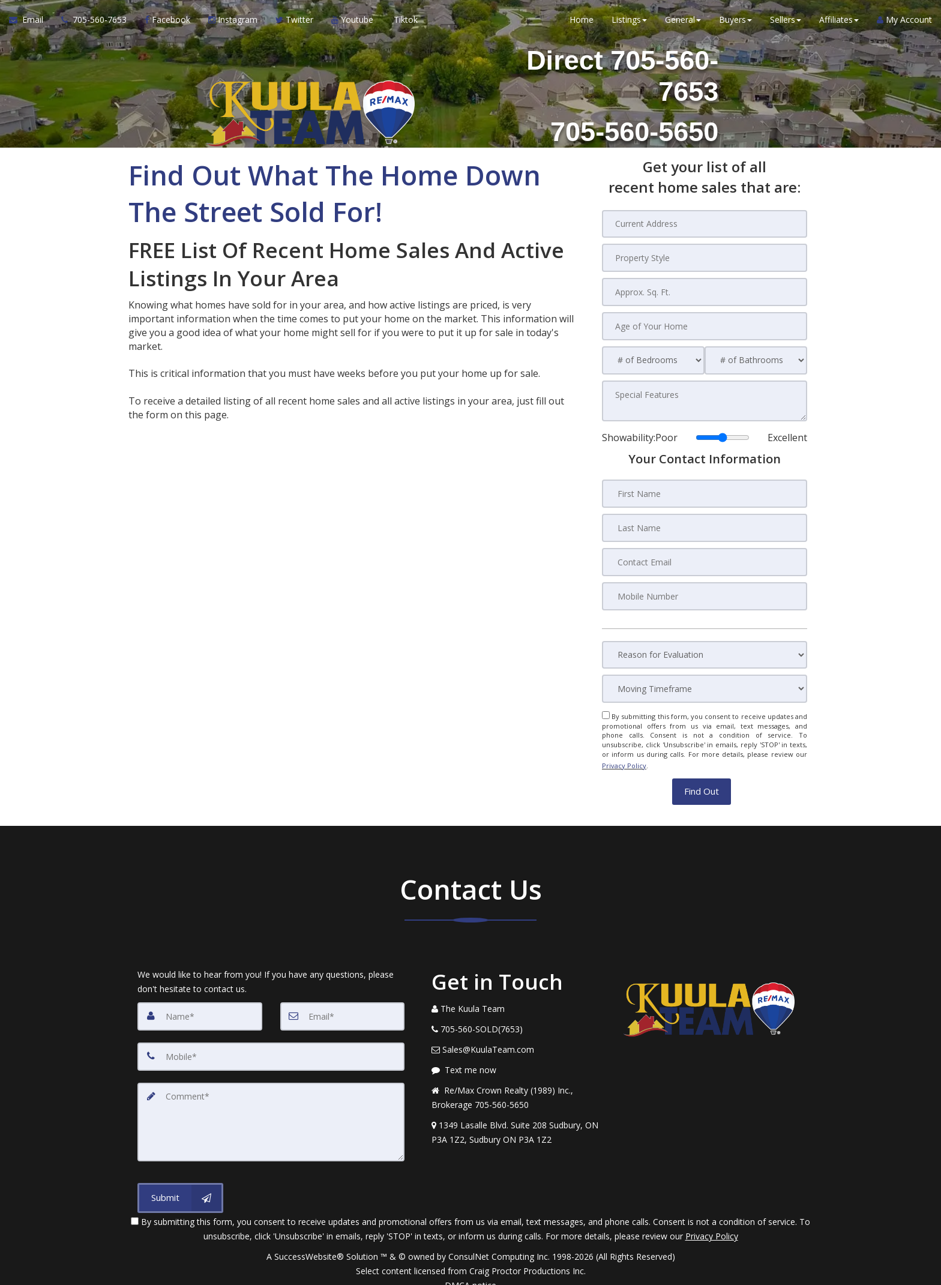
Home (582, 23)
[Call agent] (94, 24)
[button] (701, 782)
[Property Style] (704, 257)
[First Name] (704, 490)
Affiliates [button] (839, 23)
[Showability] (723, 434)
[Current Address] (704, 224)
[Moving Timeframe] (704, 684)
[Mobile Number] (704, 591)
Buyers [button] (735, 23)
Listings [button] (629, 23)
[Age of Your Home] (704, 325)
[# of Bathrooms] (756, 359)
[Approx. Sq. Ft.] (704, 291)
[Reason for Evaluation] (704, 650)
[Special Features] (704, 398)
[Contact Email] (704, 557)
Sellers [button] (785, 23)
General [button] (683, 23)
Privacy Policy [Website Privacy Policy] (624, 758)
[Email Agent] (30, 24)
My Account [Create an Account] (904, 23)
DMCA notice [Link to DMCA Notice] (470, 1271)
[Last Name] (704, 524)
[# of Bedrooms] (653, 359)
